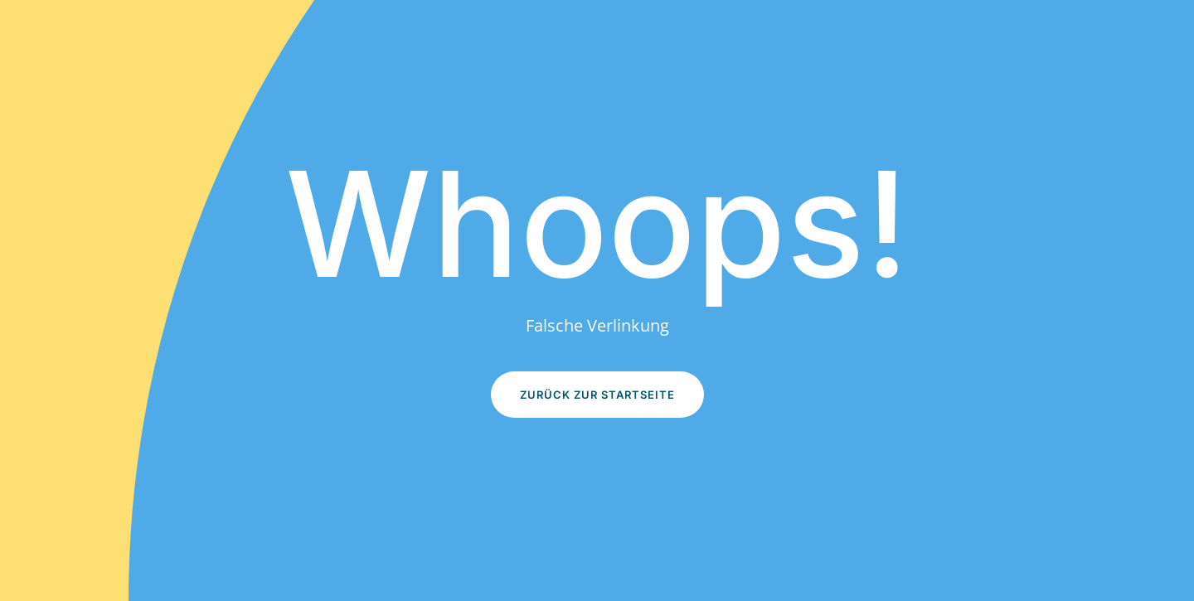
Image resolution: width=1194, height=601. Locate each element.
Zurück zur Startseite (597, 394)
